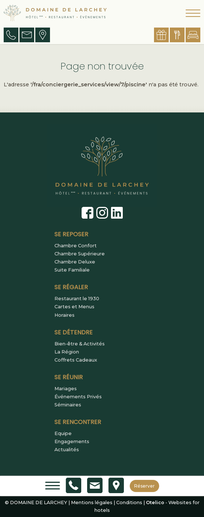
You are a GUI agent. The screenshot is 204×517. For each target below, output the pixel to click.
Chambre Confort (75, 245)
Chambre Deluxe (74, 262)
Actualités (66, 449)
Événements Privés (78, 396)
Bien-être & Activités (79, 344)
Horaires (64, 315)
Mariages (65, 388)
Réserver (144, 486)
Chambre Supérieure (79, 253)
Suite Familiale (72, 270)
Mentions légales (91, 502)
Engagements (71, 441)
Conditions (129, 502)
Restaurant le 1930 (76, 298)
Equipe (63, 433)
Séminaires (67, 405)
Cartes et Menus (74, 306)
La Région (66, 352)
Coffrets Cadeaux (75, 360)
